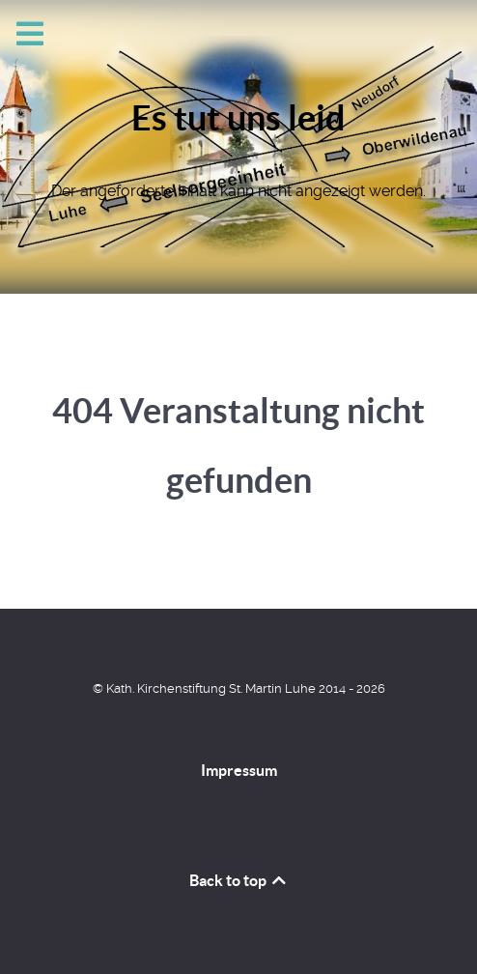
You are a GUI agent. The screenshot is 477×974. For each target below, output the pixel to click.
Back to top (239, 880)
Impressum (239, 770)
